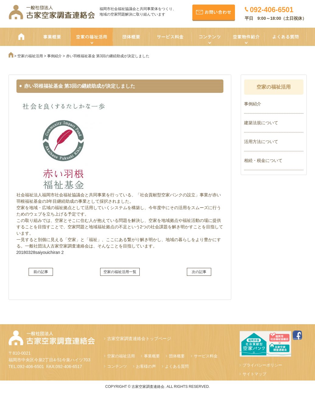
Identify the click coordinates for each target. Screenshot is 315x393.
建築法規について (261, 122)
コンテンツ (117, 366)
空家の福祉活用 (121, 356)
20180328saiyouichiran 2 (40, 252)
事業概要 (152, 356)
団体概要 (177, 356)
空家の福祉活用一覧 (119, 272)
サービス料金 (206, 356)
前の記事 (40, 272)
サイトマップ (254, 374)
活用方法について (261, 141)
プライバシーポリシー (262, 365)
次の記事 (199, 272)
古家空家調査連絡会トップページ (139, 338)
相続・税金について (263, 160)
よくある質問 (177, 366)
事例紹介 (252, 103)
